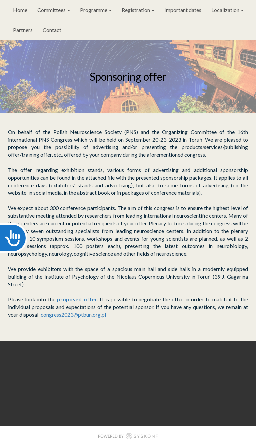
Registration (138, 10)
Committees (53, 10)
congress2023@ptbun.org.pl (74, 314)
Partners (23, 30)
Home (20, 10)
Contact (52, 30)
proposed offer (77, 299)
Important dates (182, 10)
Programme (96, 10)
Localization (227, 10)
